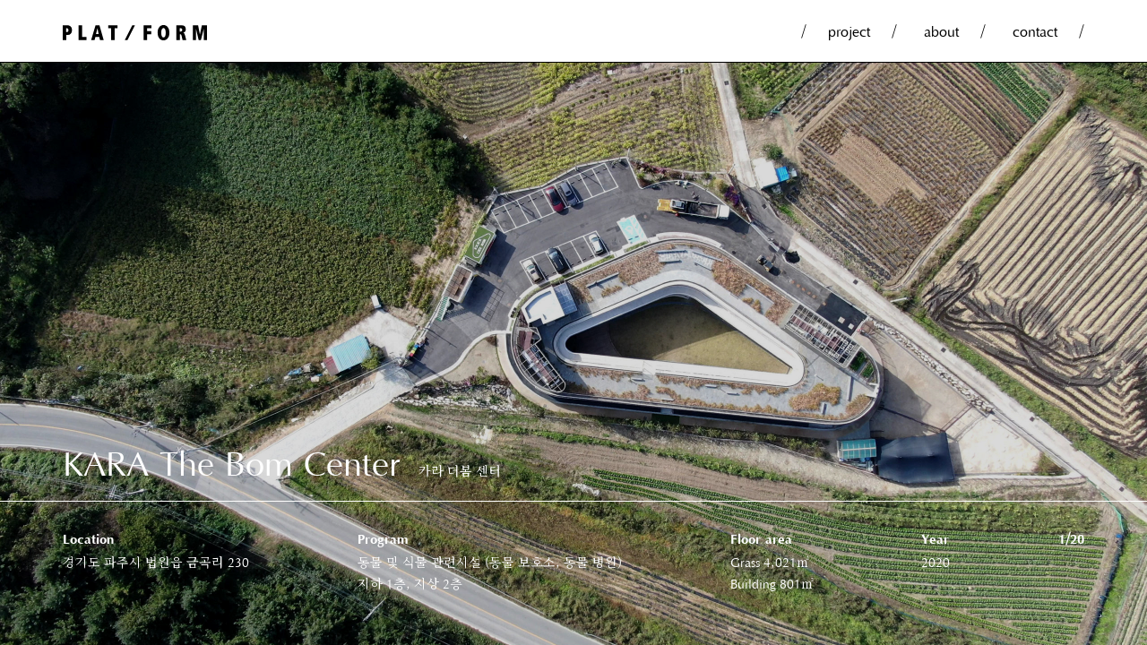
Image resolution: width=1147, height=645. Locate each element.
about (941, 31)
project (849, 31)
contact (1035, 31)
